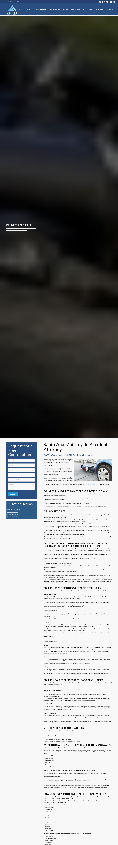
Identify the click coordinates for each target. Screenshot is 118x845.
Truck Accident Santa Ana (12, 514)
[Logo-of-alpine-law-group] (12, 10)
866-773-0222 (107, 2)
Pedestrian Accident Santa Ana (14, 516)
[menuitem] (106, 2)
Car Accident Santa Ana (12, 512)
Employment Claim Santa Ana (13, 509)
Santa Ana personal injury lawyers (90, 484)
